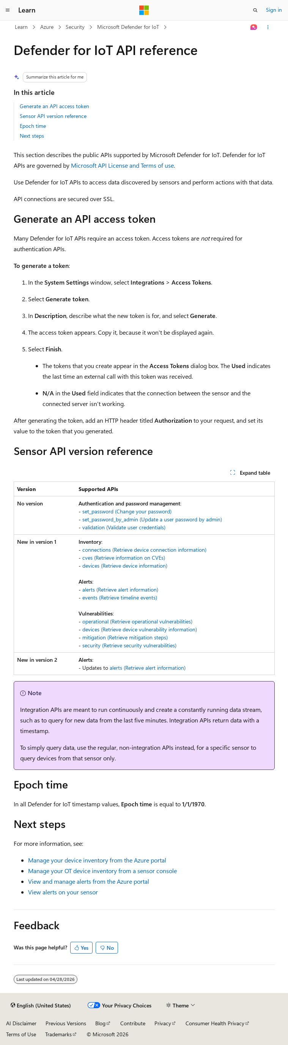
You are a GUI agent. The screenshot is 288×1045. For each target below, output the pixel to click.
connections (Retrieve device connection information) (144, 549)
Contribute (132, 1023)
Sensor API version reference (53, 116)
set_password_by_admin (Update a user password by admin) (152, 519)
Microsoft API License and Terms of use (122, 165)
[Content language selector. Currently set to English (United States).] (41, 1005)
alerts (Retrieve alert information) (120, 589)
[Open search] (255, 10)
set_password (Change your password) (127, 511)
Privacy (162, 1023)
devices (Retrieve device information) (124, 565)
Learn (21, 26)
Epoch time (33, 125)
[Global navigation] (7, 10)
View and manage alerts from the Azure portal (88, 881)
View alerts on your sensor (63, 892)
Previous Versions (66, 1023)
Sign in (274, 9)
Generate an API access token (54, 106)
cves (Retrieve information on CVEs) (123, 557)
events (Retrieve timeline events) (119, 597)
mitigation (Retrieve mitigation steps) (125, 637)
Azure (47, 26)
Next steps (32, 135)
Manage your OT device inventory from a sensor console (102, 871)
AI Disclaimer (21, 1023)
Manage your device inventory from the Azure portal (97, 860)
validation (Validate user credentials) (123, 527)
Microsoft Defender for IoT (128, 26)
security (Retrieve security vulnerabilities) (129, 645)
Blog (100, 1023)
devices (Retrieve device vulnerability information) (139, 629)
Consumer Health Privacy (215, 1023)
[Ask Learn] (253, 27)
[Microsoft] (144, 10)
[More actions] (267, 27)
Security (75, 26)
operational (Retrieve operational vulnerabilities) (137, 621)
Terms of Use (21, 1034)
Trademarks (58, 1034)
